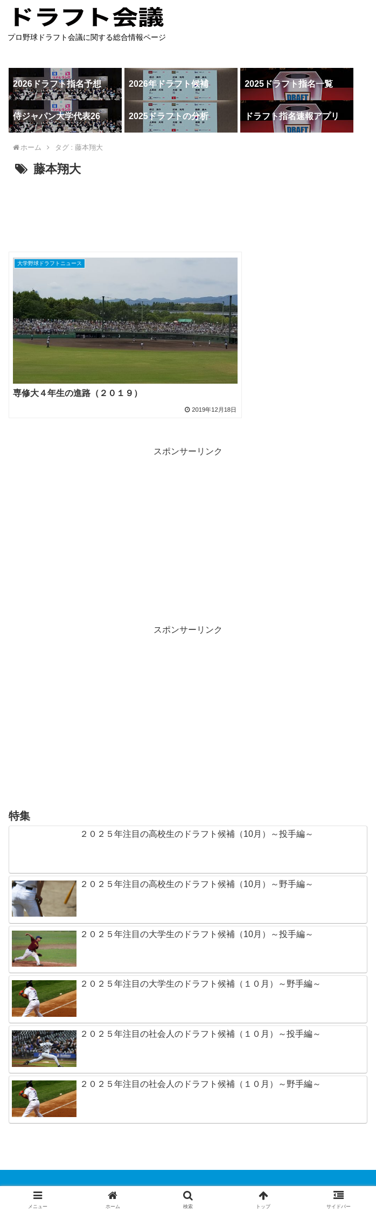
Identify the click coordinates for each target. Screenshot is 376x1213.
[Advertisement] (188, 212)
